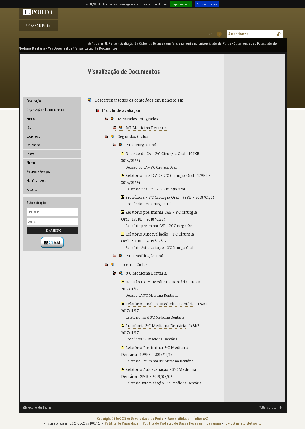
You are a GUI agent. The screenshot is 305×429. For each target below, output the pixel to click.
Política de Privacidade (122, 423)
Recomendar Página (39, 407)
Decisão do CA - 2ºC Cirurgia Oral (156, 153)
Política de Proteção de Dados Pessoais (172, 423)
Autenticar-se (238, 34)
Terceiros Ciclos (133, 264)
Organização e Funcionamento (45, 109)
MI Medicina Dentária (146, 127)
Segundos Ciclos (133, 136)
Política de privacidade (206, 4)
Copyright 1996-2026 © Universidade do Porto (130, 418)
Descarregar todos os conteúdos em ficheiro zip (139, 100)
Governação (34, 101)
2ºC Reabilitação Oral (144, 256)
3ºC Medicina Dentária (146, 273)
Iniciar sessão (52, 230)
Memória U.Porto (37, 180)
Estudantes (33, 145)
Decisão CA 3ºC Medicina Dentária (156, 282)
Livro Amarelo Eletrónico (243, 423)
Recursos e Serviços (38, 171)
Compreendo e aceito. (181, 4)
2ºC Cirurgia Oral (141, 145)
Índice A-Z (201, 418)
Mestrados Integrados (138, 119)
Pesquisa (32, 189)
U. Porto (111, 43)
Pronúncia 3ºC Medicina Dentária (156, 325)
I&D (29, 127)
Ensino (31, 118)
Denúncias (214, 423)
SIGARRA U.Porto (38, 25)
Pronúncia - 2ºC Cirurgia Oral (152, 197)
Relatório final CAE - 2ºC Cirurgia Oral (160, 175)
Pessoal (31, 154)
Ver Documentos (60, 48)
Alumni (31, 163)
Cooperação (33, 136)
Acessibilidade (178, 418)
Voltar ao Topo (267, 407)
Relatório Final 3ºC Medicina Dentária (160, 303)
